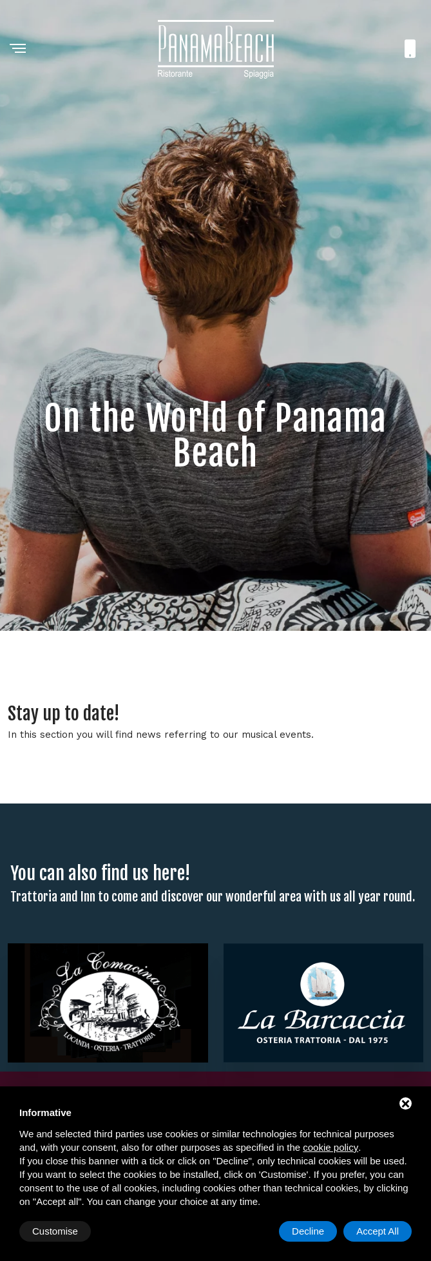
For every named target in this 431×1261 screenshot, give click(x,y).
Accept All (377, 1231)
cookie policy (330, 1147)
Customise (55, 1231)
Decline (308, 1231)
